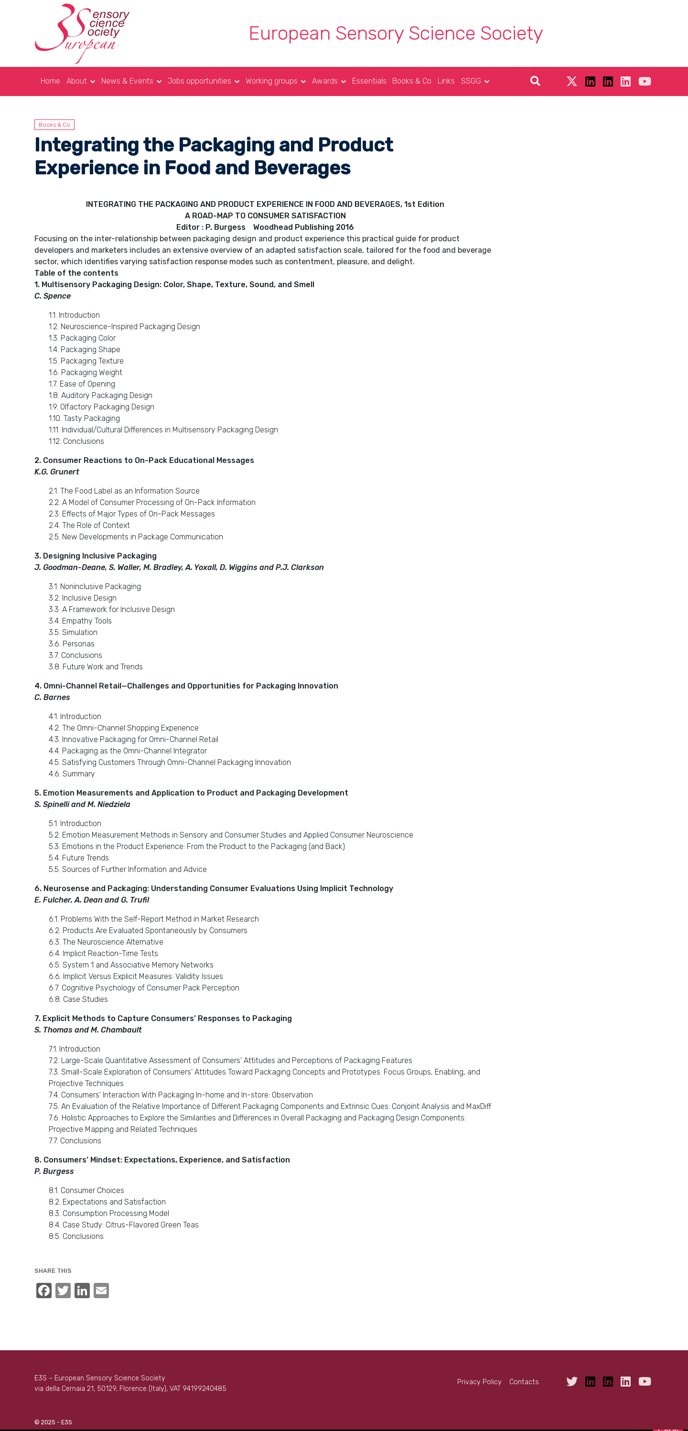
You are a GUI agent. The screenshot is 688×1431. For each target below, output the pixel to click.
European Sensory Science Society (395, 33)
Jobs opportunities (199, 81)
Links (446, 81)
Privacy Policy (479, 1382)
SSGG (471, 81)
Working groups (272, 81)
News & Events (127, 81)
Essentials (369, 81)
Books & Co (411, 81)
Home (50, 81)
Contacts (524, 1382)
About (76, 81)
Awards (325, 81)
